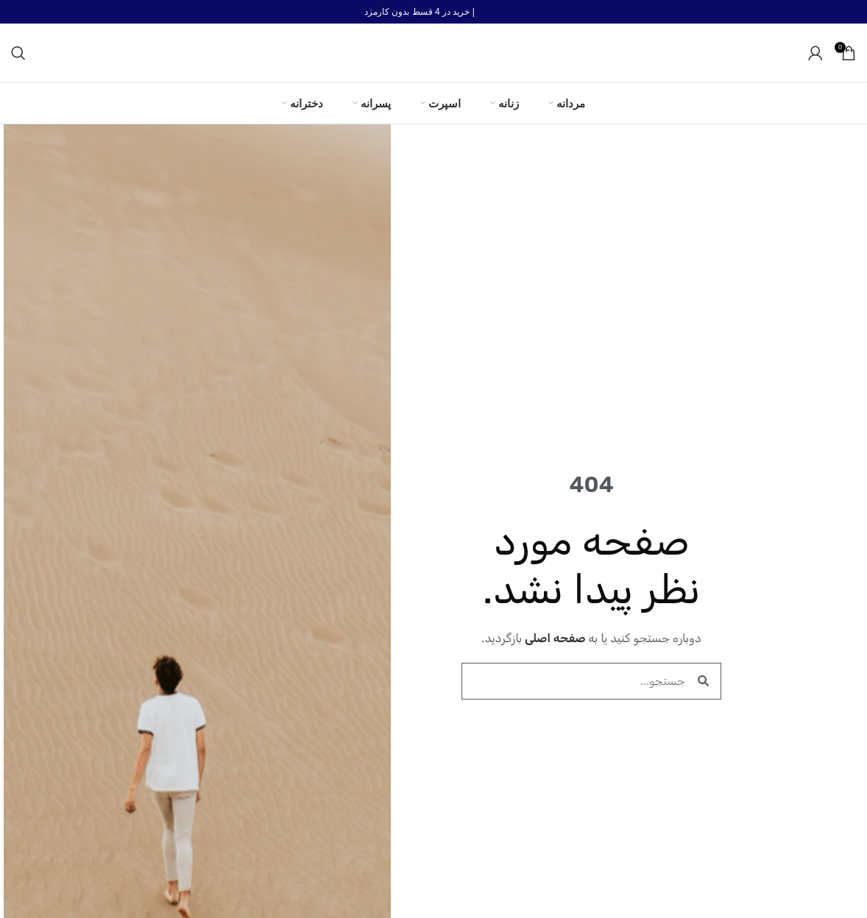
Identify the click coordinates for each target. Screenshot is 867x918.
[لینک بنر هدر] (433, 12)
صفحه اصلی (555, 638)
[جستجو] (18, 53)
